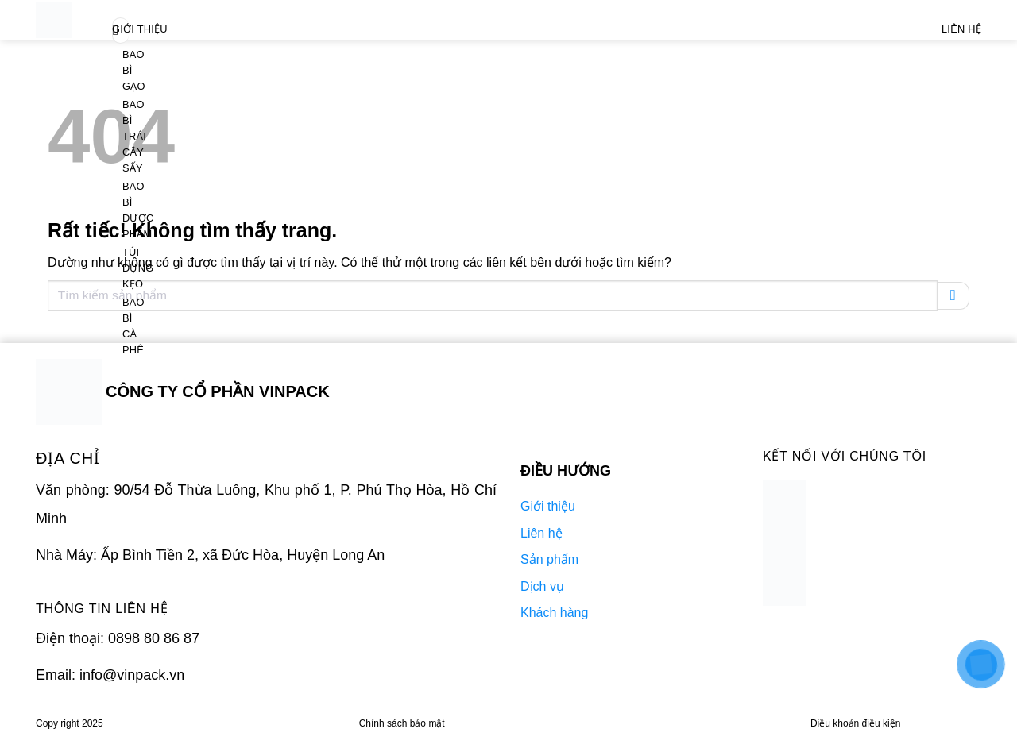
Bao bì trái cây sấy (134, 136)
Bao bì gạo (133, 70)
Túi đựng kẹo (137, 268)
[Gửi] (953, 296)
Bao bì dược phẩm (138, 210)
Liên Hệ (961, 29)
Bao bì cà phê (133, 326)
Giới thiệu (140, 29)
